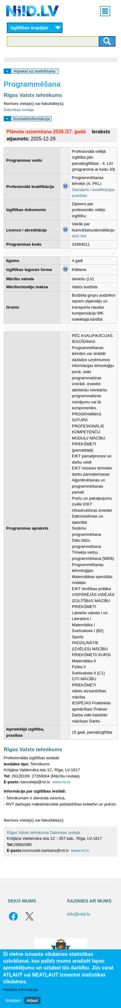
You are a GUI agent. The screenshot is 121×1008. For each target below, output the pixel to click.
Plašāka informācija (20, 989)
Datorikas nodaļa (19, 109)
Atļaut (32, 1000)
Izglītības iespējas (29, 27)
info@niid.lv (78, 914)
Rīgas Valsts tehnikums (33, 95)
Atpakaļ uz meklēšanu (34, 71)
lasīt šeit (79, 236)
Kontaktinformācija (31, 118)
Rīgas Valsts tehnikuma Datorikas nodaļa (43, 832)
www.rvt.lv (61, 782)
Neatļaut (13, 1000)
